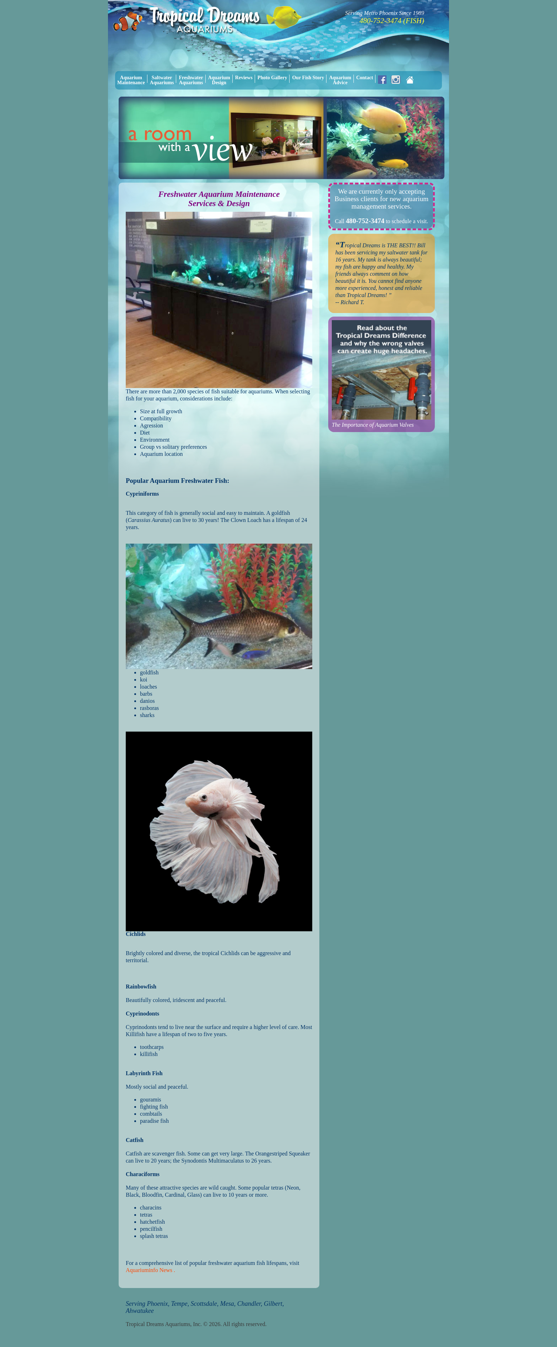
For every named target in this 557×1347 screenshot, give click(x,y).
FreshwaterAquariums (191, 80)
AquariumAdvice (340, 80)
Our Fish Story (308, 77)
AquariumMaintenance (131, 80)
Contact (364, 77)
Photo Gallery (272, 77)
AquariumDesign (219, 80)
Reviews (244, 77)
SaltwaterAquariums (162, 80)
